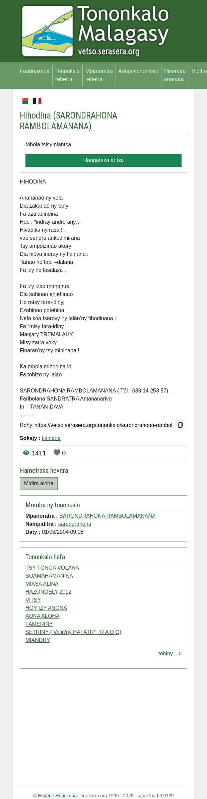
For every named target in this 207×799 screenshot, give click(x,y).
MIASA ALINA (42, 584)
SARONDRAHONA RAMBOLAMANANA (68, 121)
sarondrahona (74, 524)
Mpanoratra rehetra (99, 75)
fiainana (51, 438)
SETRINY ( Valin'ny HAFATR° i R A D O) (73, 632)
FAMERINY (39, 624)
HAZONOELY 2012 (48, 592)
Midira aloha (38, 483)
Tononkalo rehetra (67, 75)
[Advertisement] (103, 729)
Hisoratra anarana (175, 75)
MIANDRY (37, 640)
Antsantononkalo (138, 71)
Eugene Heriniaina (57, 795)
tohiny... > (170, 653)
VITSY (33, 600)
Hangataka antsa (103, 160)
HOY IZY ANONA (46, 608)
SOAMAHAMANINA (49, 576)
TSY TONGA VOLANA (52, 568)
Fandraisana (35, 71)
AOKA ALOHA (42, 616)
